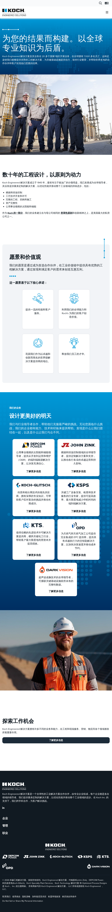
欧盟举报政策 (54, 897)
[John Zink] (34, 857)
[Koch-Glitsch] (61, 857)
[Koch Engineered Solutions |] (14, 12)
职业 (5, 833)
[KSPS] (85, 857)
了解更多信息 (56, 740)
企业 (5, 818)
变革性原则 (66, 213)
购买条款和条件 (69, 897)
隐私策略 (26, 897)
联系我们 (6, 897)
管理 (5, 825)
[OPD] (7, 866)
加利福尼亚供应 (39, 897)
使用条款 (16, 897)
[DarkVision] (98, 867)
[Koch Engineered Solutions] (56, 847)
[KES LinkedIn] (3, 808)
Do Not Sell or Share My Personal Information (22, 901)
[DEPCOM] (10, 857)
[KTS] (103, 857)
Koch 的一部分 (15, 213)
